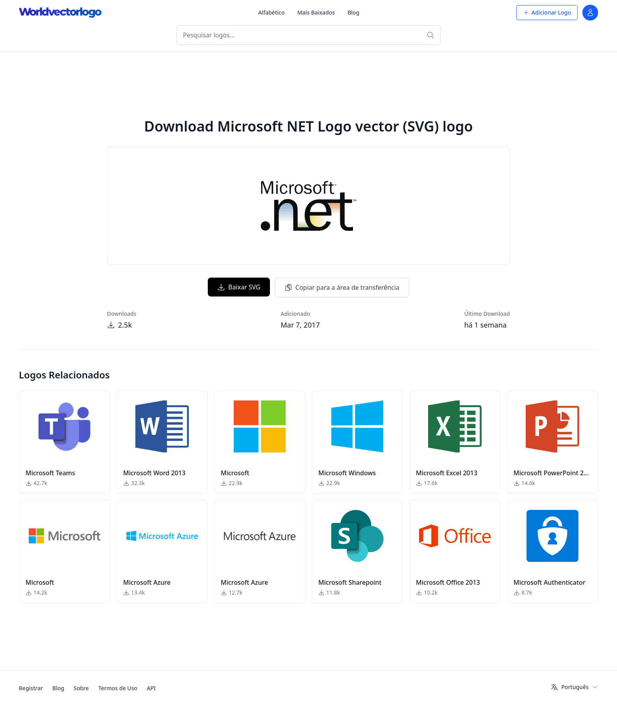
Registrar (31, 688)
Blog (353, 12)
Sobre (81, 688)
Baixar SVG (238, 287)
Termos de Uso (117, 688)
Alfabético (271, 12)
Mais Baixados (316, 12)
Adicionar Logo (547, 12)
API (151, 688)
